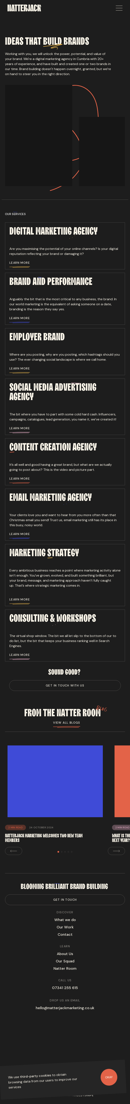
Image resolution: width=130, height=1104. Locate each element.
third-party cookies (35, 1076)
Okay (109, 1077)
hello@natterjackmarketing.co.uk (65, 1007)
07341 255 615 (65, 987)
